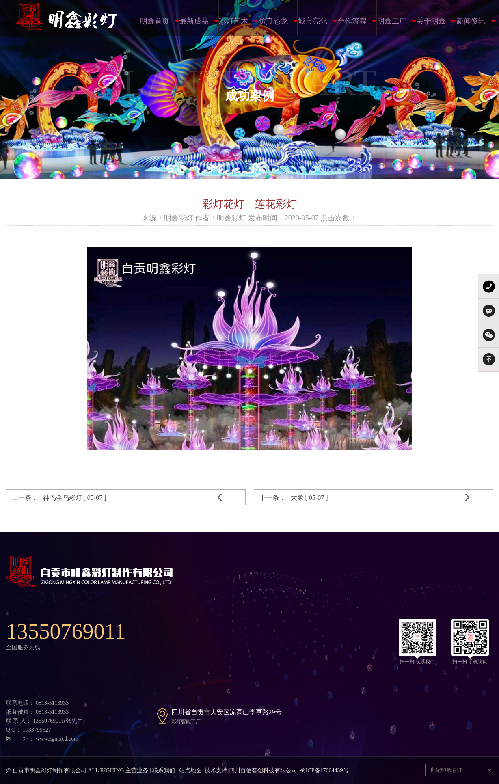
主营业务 (136, 770)
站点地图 (190, 770)
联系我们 (163, 770)
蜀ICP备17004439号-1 (326, 770)
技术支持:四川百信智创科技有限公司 (251, 770)
